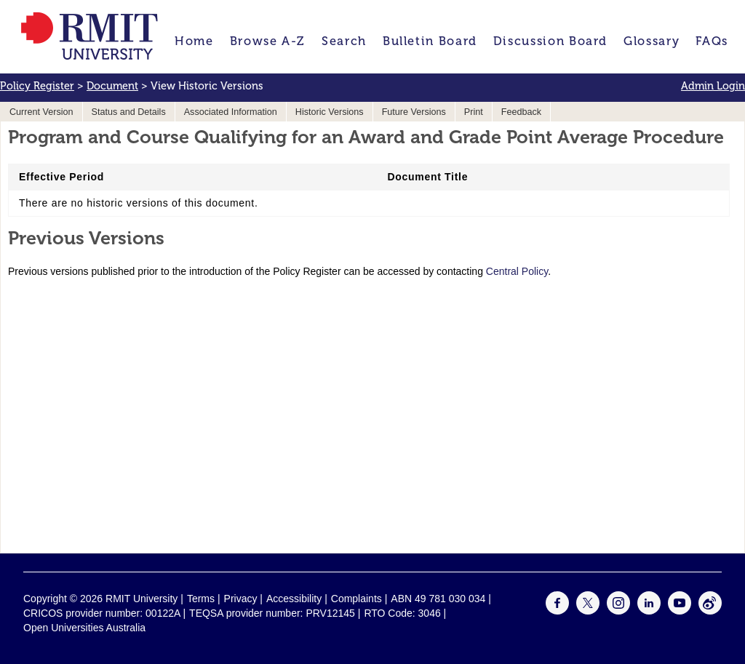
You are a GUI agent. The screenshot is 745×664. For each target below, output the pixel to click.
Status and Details (129, 112)
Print (473, 112)
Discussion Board (550, 41)
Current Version (41, 112)
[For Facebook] (557, 611)
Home (194, 41)
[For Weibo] (710, 611)
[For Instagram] (618, 611)
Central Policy (517, 271)
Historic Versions (329, 112)
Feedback (521, 112)
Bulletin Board (430, 41)
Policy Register (37, 85)
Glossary (652, 41)
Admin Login (713, 86)
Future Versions (414, 112)
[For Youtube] (679, 611)
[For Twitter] (587, 611)
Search (344, 41)
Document (112, 85)
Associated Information (230, 112)
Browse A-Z (268, 41)
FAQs (712, 41)
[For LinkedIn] (649, 611)
